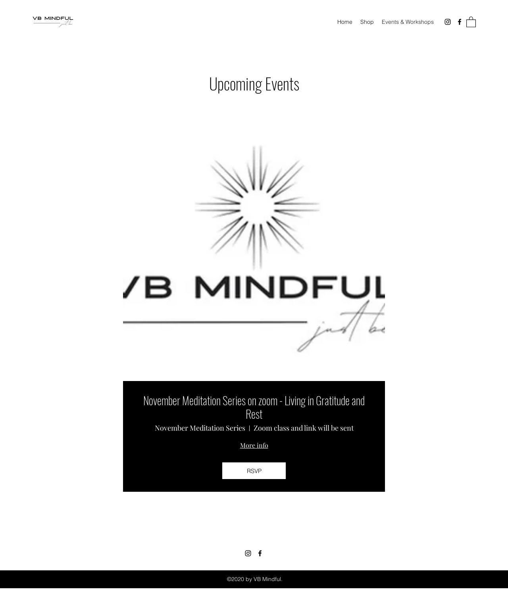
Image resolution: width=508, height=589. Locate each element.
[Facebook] (460, 22)
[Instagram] (448, 22)
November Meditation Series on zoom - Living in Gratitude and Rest (254, 407)
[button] (471, 21)
